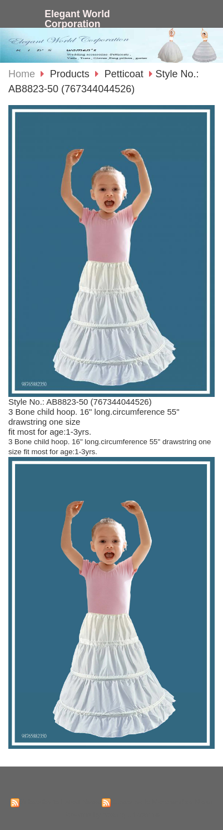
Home (21, 73)
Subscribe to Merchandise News (161, 802)
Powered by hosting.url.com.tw (111, 815)
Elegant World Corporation (77, 18)
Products (71, 73)
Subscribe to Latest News (59, 802)
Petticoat (124, 73)
